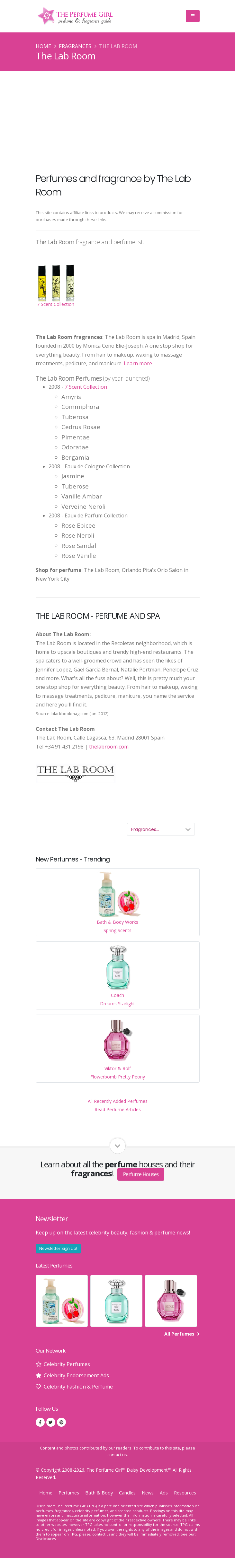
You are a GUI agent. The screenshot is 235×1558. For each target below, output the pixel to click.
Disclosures (46, 1538)
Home (43, 46)
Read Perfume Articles (118, 1109)
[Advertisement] (117, 119)
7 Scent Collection (86, 386)
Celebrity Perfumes (67, 1364)
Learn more (138, 363)
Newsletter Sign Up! (58, 1248)
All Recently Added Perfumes (118, 1101)
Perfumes (69, 1493)
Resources (185, 1493)
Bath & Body (99, 1493)
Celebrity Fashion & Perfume (78, 1386)
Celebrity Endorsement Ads (76, 1375)
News (148, 1493)
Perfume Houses (141, 1174)
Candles (127, 1493)
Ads (164, 1493)
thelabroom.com (109, 746)
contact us (117, 1455)
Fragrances (75, 46)
